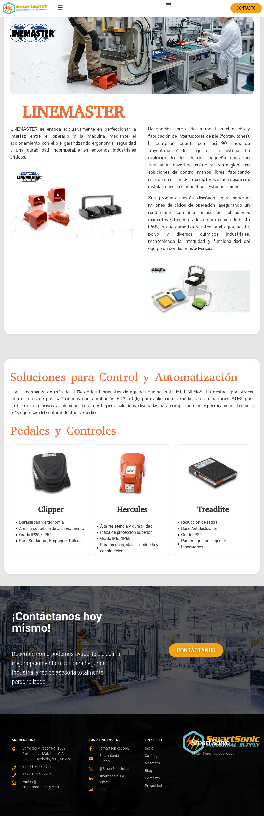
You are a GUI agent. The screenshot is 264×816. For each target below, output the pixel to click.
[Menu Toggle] (168, 4)
